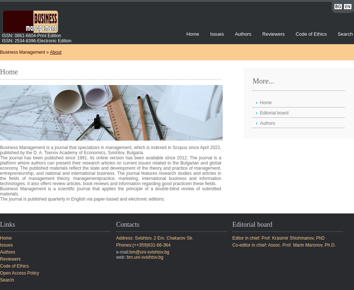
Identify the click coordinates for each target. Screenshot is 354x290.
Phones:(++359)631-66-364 (143, 245)
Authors (243, 34)
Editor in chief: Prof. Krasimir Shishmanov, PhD (278, 238)
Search (345, 34)
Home (192, 34)
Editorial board (274, 113)
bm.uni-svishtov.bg (145, 257)
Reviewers (274, 34)
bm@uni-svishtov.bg (149, 252)
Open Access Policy (19, 273)
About (55, 52)
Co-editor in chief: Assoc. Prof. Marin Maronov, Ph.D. (284, 245)
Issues (217, 34)
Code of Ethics (311, 34)
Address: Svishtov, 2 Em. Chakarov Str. (154, 238)
